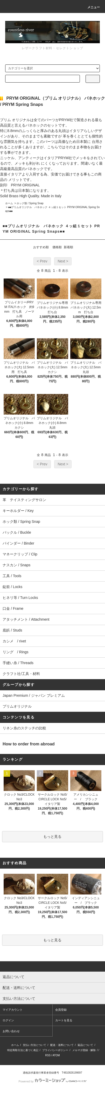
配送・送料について (62, 1045)
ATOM (56, 1055)
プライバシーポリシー (55, 1050)
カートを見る (63, 1020)
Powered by (52, 1081)
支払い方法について (34, 1045)
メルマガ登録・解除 (84, 1050)
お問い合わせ (11, 1031)
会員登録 (61, 1009)
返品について (85, 1045)
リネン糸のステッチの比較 (24, 728)
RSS (48, 1055)
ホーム (9, 203)
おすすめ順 (41, 247)
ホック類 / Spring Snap (30, 203)
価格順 (57, 247)
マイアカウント (13, 1009)
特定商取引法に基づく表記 (22, 1050)
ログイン (8, 1020)
